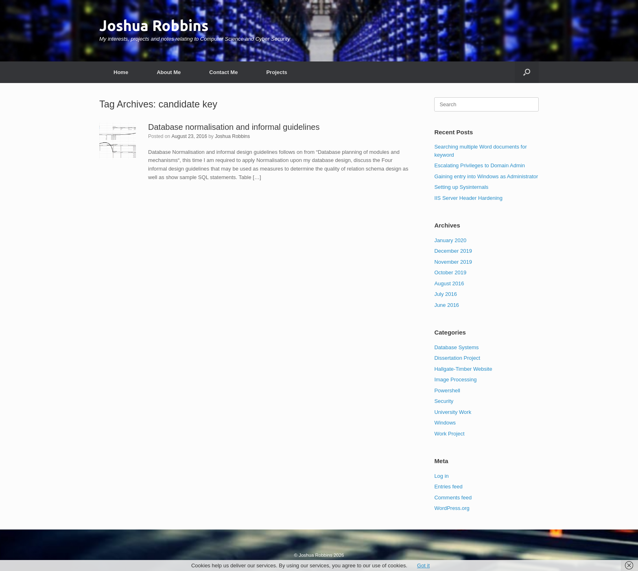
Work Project (449, 434)
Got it (423, 565)
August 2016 (449, 283)
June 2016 (446, 305)
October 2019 (450, 272)
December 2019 (453, 251)
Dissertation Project (457, 358)
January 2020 (450, 240)
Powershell (447, 390)
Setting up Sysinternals (461, 187)
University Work (452, 412)
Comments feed (453, 497)
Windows (445, 423)
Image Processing (455, 379)
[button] (527, 72)
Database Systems (456, 347)
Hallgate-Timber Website (463, 369)
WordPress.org (451, 508)
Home (121, 72)
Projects (276, 72)
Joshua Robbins (232, 136)
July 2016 (445, 294)
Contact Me (223, 72)
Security (443, 401)
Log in (441, 476)
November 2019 (453, 262)
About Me (169, 72)
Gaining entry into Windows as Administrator (486, 176)
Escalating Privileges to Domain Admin (479, 165)
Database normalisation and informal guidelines (233, 127)
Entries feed (448, 486)
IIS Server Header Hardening (468, 198)
